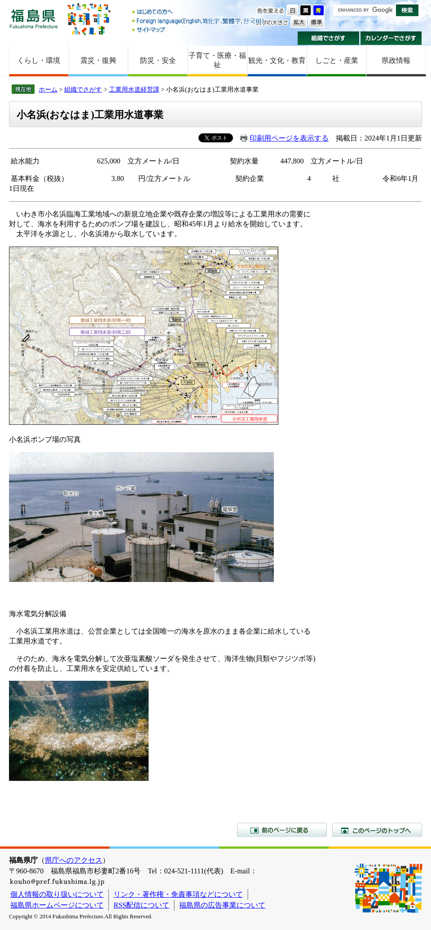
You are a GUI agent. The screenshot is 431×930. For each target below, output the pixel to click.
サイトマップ (199, 29)
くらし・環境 (38, 60)
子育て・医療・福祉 (217, 60)
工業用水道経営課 (134, 89)
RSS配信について (141, 905)
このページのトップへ (377, 830)
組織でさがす (328, 38)
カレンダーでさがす (391, 38)
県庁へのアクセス (73, 860)
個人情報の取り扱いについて (57, 894)
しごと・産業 (336, 60)
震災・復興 (98, 60)
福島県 (33, 18)
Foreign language (199, 21)
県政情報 (396, 60)
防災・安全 (158, 60)
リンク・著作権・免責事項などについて (178, 894)
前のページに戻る (282, 830)
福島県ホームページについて (57, 905)
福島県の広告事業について (222, 905)
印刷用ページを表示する (289, 138)
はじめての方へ (199, 12)
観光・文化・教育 (277, 60)
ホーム (48, 89)
